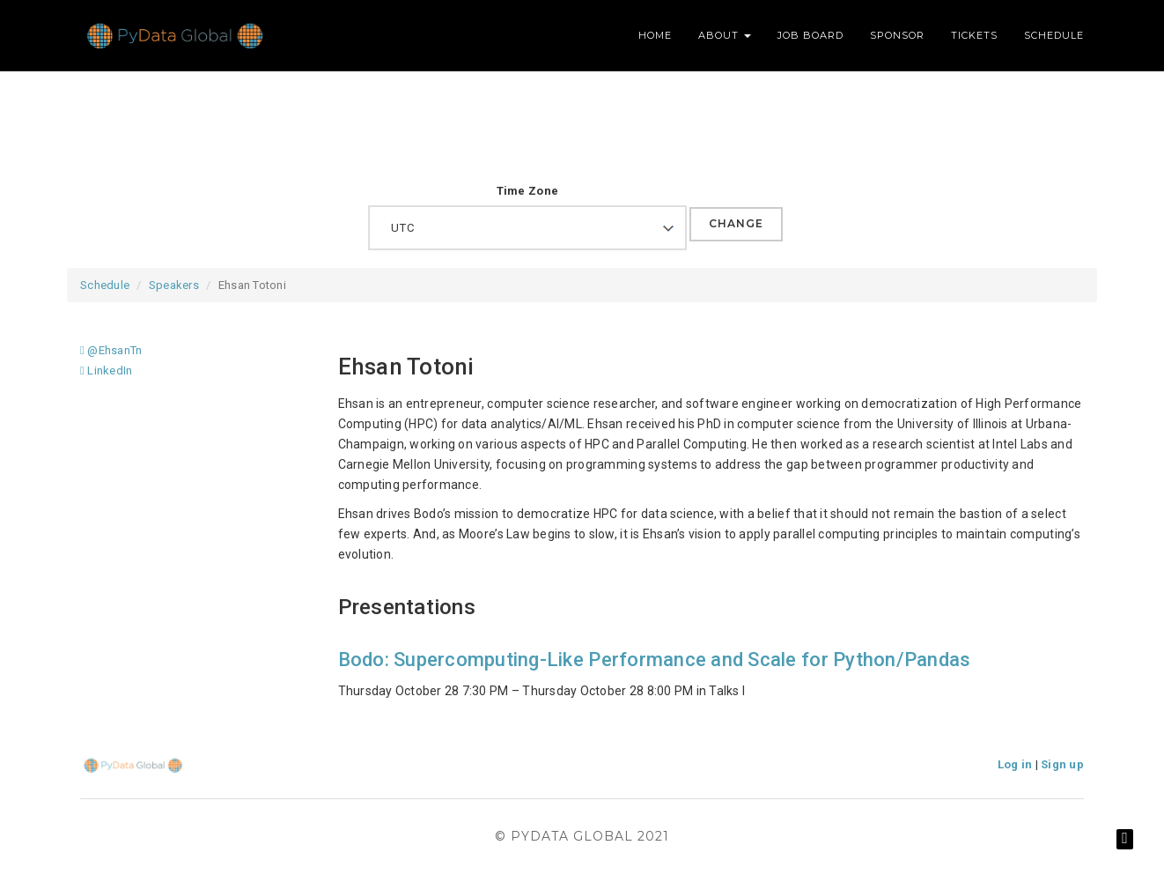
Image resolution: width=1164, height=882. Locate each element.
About (724, 35)
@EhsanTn (111, 350)
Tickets (974, 35)
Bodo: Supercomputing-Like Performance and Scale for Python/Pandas (654, 660)
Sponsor (897, 35)
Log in (1015, 764)
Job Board (810, 35)
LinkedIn (106, 370)
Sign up (1062, 764)
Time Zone (527, 190)
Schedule (1054, 35)
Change (736, 223)
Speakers (174, 285)
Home (655, 35)
